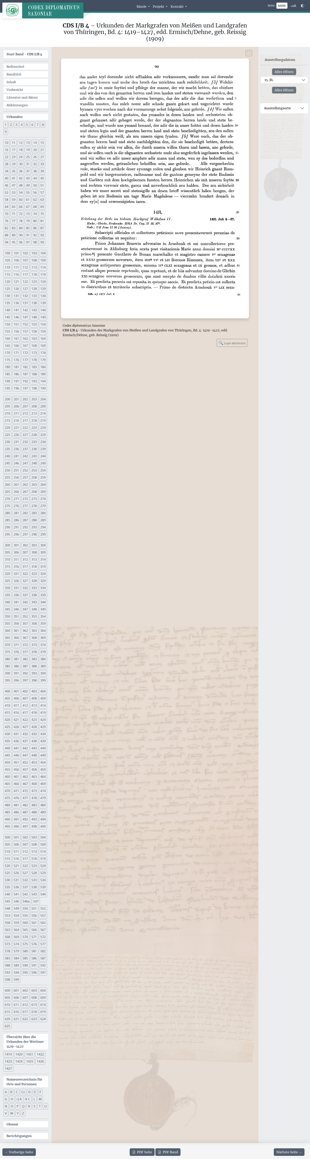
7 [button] (38, 125)
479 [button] (43, 798)
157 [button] (25, 331)
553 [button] (7, 915)
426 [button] (16, 727)
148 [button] (34, 317)
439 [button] (43, 741)
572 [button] (43, 937)
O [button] (12, 1106)
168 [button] (34, 345)
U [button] (45, 1106)
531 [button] (16, 880)
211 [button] (16, 413)
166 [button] (16, 345)
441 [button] (16, 748)
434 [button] (43, 734)
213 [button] (34, 413)
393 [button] (34, 673)
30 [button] (21, 164)
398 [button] (34, 680)
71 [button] (13, 214)
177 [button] (25, 360)
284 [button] (43, 513)
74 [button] (35, 214)
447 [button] (25, 755)
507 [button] (25, 844)
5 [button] (27, 125)
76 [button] (6, 221)
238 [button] (34, 449)
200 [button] (7, 399)
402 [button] (25, 691)
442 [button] (25, 748)
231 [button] (16, 442)
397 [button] (25, 680)
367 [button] (25, 638)
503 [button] (34, 837)
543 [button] (34, 894)
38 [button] (35, 171)
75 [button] (42, 214)
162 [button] (25, 338)
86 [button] (35, 228)
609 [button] (43, 997)
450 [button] (7, 762)
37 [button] (28, 171)
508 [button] (34, 844)
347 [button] (25, 609)
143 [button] (34, 310)
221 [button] (16, 427)
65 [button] (13, 207)
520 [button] (7, 866)
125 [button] (7, 289)
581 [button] (34, 951)
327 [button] (25, 581)
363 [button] (34, 630)
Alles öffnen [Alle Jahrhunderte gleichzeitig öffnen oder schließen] (284, 72)
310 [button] (7, 559)
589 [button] (16, 965)
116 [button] (16, 274)
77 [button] (13, 221)
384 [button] (43, 659)
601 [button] (16, 990)
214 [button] (43, 413)
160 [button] (7, 338)
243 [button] (34, 456)
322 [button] (25, 573)
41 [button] (13, 178)
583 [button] (7, 958)
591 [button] (34, 965)
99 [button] (42, 242)
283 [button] (34, 513)
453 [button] (34, 762)
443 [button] (34, 748)
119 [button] (43, 274)
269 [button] (43, 491)
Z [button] (23, 1113)
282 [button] (25, 513)
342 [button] (25, 602)
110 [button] (7, 267)
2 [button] (11, 125)
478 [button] (34, 798)
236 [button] (16, 449)
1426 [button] (40, 1061)
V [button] (6, 1113)
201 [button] (16, 399)
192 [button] (25, 381)
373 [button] (34, 645)
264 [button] (43, 484)
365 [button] (7, 638)
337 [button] (25, 595)
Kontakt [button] (177, 6)
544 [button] (43, 894)
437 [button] (25, 741)
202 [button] (25, 399)
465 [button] (7, 784)
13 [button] (28, 143)
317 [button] (25, 566)
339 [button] (43, 595)
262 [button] (25, 484)
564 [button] (16, 930)
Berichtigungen (19, 1136)
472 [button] (25, 791)
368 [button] (34, 638)
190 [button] (7, 381)
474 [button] (43, 791)
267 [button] (25, 491)
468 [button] (34, 784)
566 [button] (34, 930)
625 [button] (7, 1026)
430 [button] (7, 734)
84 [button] (21, 228)
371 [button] (16, 645)
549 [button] (16, 908)
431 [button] (16, 734)
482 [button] (25, 805)
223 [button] (34, 427)
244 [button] (43, 456)
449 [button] (43, 755)
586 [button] (34, 958)
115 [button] (7, 274)
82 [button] (6, 228)
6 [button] (32, 125)
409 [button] (43, 698)
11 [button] (13, 143)
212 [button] (25, 413)
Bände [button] (142, 6)
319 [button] (43, 566)
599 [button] (16, 979)
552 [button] (43, 908)
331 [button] (16, 588)
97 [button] (28, 242)
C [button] (17, 1092)
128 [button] (34, 289)
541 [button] (16, 894)
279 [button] (43, 506)
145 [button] (7, 317)
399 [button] (43, 680)
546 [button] (16, 901)
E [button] (35, 1092)
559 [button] (16, 922)
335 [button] (7, 595)
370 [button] (7, 645)
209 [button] (43, 406)
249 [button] (43, 463)
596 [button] (34, 972)
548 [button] (7, 908)
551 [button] (34, 908)
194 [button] (43, 381)
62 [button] (35, 199)
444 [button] (43, 748)
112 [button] (25, 267)
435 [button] (7, 741)
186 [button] (16, 374)
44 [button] (35, 178)
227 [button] (25, 435)
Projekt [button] (159, 6)
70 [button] (6, 214)
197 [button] (25, 388)
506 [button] (16, 844)
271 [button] (16, 499)
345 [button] (7, 609)
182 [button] (25, 367)
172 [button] (25, 353)
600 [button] (7, 990)
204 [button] (43, 399)
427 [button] (25, 727)
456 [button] (16, 769)
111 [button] (16, 267)
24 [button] (21, 157)
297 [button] (25, 534)
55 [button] (28, 192)
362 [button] (25, 630)
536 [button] (16, 887)
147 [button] (25, 317)
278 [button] (34, 506)
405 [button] (7, 698)
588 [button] (7, 965)
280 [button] (7, 513)
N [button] (6, 1106)
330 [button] (7, 588)
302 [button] (25, 545)
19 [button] (28, 150)
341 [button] (16, 602)
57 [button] (42, 192)
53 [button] (13, 192)
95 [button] (13, 242)
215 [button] (7, 420)
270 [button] (7, 499)
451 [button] (16, 762)
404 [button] (43, 691)
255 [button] (7, 477)
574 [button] (16, 944)
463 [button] (34, 776)
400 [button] (7, 691)
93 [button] (42, 235)
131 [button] (16, 296)
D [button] (29, 1092)
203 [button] (34, 399)
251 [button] (16, 470)
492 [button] (25, 819)
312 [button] (25, 559)
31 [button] (28, 164)
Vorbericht (15, 90)
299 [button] (43, 534)
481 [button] (16, 805)
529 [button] (43, 873)
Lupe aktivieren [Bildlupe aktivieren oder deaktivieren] (232, 342)
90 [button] (21, 235)
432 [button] (25, 734)
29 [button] (13, 164)
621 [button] (16, 1019)
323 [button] (34, 573)
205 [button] (7, 406)
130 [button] (7, 296)
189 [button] (43, 374)
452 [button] (25, 762)
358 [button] (34, 623)
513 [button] (34, 851)
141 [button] (16, 310)
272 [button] (25, 499)
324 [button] (43, 573)
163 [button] (34, 338)
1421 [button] (29, 1054)
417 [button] (25, 712)
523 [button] (34, 866)
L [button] (34, 1099)
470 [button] (7, 791)
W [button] (11, 1113)
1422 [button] (40, 1054)
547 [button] (36, 901)
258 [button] (34, 477)
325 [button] (7, 581)
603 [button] (34, 990)
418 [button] (34, 712)
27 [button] (42, 157)
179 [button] (43, 360)
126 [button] (16, 289)
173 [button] (34, 353)
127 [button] (25, 289)
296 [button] (16, 534)
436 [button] (16, 741)
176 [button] (16, 360)
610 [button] (7, 1004)
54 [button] (21, 192)
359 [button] (43, 623)
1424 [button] (19, 1061)
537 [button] (25, 887)
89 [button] (13, 235)
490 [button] (7, 819)
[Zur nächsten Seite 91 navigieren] (289, 1152)
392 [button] (25, 673)
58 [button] (6, 199)
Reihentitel (15, 67)
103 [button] (34, 253)
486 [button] (16, 812)
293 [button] (34, 527)
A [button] (6, 1092)
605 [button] (7, 997)
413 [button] (34, 705)
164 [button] (43, 338)
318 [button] (34, 566)
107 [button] (25, 260)
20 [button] (35, 150)
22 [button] (6, 157)
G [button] (6, 1099)
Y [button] (18, 1113)
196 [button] (16, 388)
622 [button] (25, 1019)
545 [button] (7, 901)
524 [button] (43, 866)
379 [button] (43, 652)
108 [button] (34, 260)
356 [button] (16, 623)
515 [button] (7, 858)
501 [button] (16, 837)
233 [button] (34, 442)
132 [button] (25, 296)
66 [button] (21, 207)
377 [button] (25, 652)
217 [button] (25, 420)
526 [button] (16, 873)
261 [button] (16, 484)
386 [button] (16, 666)
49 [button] (28, 185)
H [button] (12, 1099)
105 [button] (7, 260)
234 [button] (43, 442)
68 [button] (35, 207)
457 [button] (25, 769)
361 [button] (16, 630)
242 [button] (25, 456)
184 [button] (43, 367)
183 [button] (34, 367)
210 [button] (7, 413)
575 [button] (25, 944)
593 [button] (7, 972)
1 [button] (6, 125)
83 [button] (13, 228)
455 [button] (7, 769)
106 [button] (16, 260)
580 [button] (25, 951)
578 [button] (7, 951)
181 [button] (16, 367)
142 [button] (25, 310)
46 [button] (6, 185)
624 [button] (43, 1019)
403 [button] (34, 691)
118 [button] (34, 274)
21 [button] (42, 150)
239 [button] (43, 449)
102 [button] (25, 253)
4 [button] (22, 125)
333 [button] (34, 588)
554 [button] (16, 915)
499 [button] (43, 826)
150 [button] (7, 324)
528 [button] (34, 873)
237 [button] (25, 449)
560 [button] (25, 922)
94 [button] (6, 242)
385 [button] (7, 666)
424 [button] (43, 720)
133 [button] (34, 296)
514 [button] (43, 851)
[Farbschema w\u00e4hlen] (302, 6)
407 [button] (25, 698)
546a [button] (26, 901)
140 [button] (7, 310)
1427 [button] (8, 1068)
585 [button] (25, 958)
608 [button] (34, 997)
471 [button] (16, 791)
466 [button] (16, 784)
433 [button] (34, 734)
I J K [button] (19, 1099)
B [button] (11, 1092)
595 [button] (25, 972)
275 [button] (7, 506)
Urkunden (15, 117)
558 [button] (7, 922)
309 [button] (43, 552)
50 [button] (35, 185)
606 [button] (16, 997)
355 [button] (7, 623)
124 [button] (43, 281)
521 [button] (16, 866)
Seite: (272, 5)
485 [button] (7, 812)
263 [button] (34, 484)
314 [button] (43, 559)
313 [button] (34, 559)
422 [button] (25, 720)
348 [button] (34, 609)
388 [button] (34, 666)
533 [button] (34, 880)
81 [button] (42, 221)
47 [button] (13, 185)
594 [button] (16, 972)
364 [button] (43, 630)
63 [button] (42, 199)
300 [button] (7, 545)
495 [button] (7, 826)
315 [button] (7, 566)
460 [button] (7, 776)
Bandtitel (14, 74)
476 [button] (16, 798)
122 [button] (25, 281)
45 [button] (42, 178)
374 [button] (43, 645)
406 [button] (16, 698)
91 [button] (28, 235)
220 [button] (7, 427)
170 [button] (7, 353)
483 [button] (34, 805)
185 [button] (7, 374)
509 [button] (43, 844)
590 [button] (25, 965)
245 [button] (7, 463)
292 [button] (25, 527)
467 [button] (25, 784)
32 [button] (35, 164)
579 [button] (16, 951)
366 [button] (16, 638)
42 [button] (21, 178)
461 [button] (16, 776)
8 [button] (43, 125)
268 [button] (34, 491)
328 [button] (34, 581)
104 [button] (43, 253)
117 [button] (25, 274)
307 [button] (25, 552)
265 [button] (7, 491)
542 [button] (25, 894)
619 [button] (43, 1012)
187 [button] (25, 374)
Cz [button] (23, 1092)
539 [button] (43, 887)
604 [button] (43, 990)
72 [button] (21, 214)
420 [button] (7, 720)
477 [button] (25, 798)
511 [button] (16, 851)
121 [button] (16, 281)
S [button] (34, 1106)
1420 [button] (19, 1054)
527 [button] (25, 873)
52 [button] (6, 192)
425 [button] (7, 727)
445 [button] (7, 755)
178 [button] (34, 360)
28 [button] (6, 164)
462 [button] (25, 776)
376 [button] (16, 652)
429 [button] (43, 727)
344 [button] (43, 602)
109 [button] (43, 260)
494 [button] (43, 819)
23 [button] (13, 157)
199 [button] (43, 388)
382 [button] (25, 659)
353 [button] (34, 616)
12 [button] (21, 143)
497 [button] (25, 826)
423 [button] (34, 720)
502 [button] (25, 837)
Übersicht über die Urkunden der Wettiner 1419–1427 (25, 1041)
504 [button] (43, 837)
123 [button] (34, 281)
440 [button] (7, 748)
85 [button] (28, 228)
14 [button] (35, 143)
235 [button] (7, 449)
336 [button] (16, 595)
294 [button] (43, 527)
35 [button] (13, 171)
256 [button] (16, 477)
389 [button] (43, 666)
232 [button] (25, 442)
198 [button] (34, 388)
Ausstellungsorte (277, 108)
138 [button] (34, 303)
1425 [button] (29, 1061)
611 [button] (16, 1004)
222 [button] (25, 427)
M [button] (40, 1099)
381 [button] (16, 659)
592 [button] (43, 965)
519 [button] (43, 858)
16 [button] (6, 150)
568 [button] (7, 937)
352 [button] (25, 616)
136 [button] (16, 303)
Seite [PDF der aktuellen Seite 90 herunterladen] (142, 1152)
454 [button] (43, 762)
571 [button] (34, 937)
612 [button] (25, 1004)
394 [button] (43, 673)
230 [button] (7, 442)
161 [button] (16, 338)
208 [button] (34, 406)
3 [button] (16, 125)
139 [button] (43, 303)
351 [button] (16, 616)
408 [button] (34, 698)
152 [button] (25, 324)
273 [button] (34, 499)
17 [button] (13, 150)
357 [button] (25, 623)
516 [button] (16, 858)
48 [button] (21, 185)
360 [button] (7, 630)
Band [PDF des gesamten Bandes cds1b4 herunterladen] (168, 1152)
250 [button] (7, 470)
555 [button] (25, 915)
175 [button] (7, 360)
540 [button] (7, 894)
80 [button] (35, 221)
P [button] (18, 1106)
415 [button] (7, 712)
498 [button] (34, 826)
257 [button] (25, 477)
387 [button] (25, 666)
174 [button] (43, 353)
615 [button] (7, 1012)
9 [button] (6, 132)
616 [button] (16, 1012)
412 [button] (25, 705)
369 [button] (43, 638)
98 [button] (35, 242)
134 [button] (43, 296)
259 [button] (43, 477)
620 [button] (7, 1019)
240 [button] (7, 456)
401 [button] (16, 691)
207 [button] (25, 406)
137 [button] (25, 303)
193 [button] (34, 381)
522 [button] (25, 866)
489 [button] (43, 812)
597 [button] (43, 972)
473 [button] (34, 791)
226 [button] (16, 435)
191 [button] (16, 381)
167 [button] (25, 345)
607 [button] (25, 997)
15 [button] (42, 143)
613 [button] (34, 1004)
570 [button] (25, 937)
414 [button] (43, 705)
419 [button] (43, 712)
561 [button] (34, 922)
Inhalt (11, 82)
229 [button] (43, 435)
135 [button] (7, 303)
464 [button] (43, 776)
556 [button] (34, 915)
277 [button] (25, 506)
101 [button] (16, 253)
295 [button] (7, 534)
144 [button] (43, 310)
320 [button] (7, 573)
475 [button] (7, 798)
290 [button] (7, 527)
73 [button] (28, 214)
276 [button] (16, 506)
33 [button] (42, 164)
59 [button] (13, 199)
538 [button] (34, 887)
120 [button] (7, 281)
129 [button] (43, 289)
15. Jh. (269, 80)
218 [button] (34, 420)
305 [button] (7, 552)
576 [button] (34, 944)
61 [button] (28, 199)
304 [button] (43, 545)
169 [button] (43, 345)
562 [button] (43, 922)
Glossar (12, 1124)
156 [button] (16, 331)
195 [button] (7, 388)
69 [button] (42, 207)
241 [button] (16, 456)
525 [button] (7, 873)
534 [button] (43, 880)
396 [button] (16, 680)
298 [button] (34, 534)
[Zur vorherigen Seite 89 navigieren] (19, 1152)
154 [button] (43, 324)
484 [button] (43, 805)
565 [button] (25, 930)
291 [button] (16, 527)
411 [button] (16, 705)
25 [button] (28, 157)
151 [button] (16, 324)
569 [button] (16, 937)
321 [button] (16, 573)
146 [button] (16, 317)
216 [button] (16, 420)
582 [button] (43, 951)
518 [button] (34, 858)
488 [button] (34, 812)
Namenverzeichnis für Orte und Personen (24, 1081)
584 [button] (16, 958)
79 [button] (28, 221)
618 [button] (34, 1012)
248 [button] (34, 463)
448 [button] (34, 755)
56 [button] (35, 192)
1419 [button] (8, 1054)
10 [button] (6, 143)
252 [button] (25, 470)
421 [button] (16, 720)
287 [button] (25, 520)
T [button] (40, 1106)
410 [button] (7, 705)
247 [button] (25, 463)
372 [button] (25, 645)
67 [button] (28, 207)
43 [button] (28, 178)
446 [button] (16, 755)
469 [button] (43, 784)
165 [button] (7, 345)
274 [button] (43, 499)
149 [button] (43, 317)
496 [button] (16, 826)
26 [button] (35, 157)
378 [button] (34, 652)
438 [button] (34, 741)
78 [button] (21, 221)
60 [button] (21, 199)
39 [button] (42, 171)
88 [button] (6, 235)
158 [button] (34, 331)
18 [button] (21, 150)
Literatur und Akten (22, 97)
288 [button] (34, 520)
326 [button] (16, 581)
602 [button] (25, 990)
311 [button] (16, 559)
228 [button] (34, 435)
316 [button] (16, 566)
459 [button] (43, 769)
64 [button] (6, 207)
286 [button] (16, 520)
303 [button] (34, 545)
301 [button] (16, 545)
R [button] (29, 1106)
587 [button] (43, 958)
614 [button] (43, 1004)
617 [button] (25, 1012)
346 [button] (16, 609)
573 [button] (7, 944)
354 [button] (43, 616)
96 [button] (21, 242)
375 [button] (7, 652)
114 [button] (43, 267)
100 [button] (7, 253)
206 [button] (16, 406)
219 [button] (43, 420)
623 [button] (34, 1019)
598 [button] (7, 979)
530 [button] (7, 880)
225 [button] (7, 435)
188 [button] (34, 374)
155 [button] (7, 331)
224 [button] (43, 427)
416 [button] (16, 712)
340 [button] (7, 602)
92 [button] (35, 235)
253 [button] (34, 470)
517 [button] (25, 858)
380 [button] (7, 659)
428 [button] (34, 727)
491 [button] (16, 819)
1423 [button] (8, 1061)
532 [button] (25, 880)
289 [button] (43, 520)
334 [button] (43, 588)
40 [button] (6, 178)
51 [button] (42, 185)
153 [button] (34, 324)
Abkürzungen (17, 105)
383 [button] (34, 659)
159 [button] (43, 331)
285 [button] (7, 520)
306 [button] (16, 552)
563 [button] (7, 930)
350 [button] (7, 616)
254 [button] (43, 470)
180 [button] (7, 367)
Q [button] (23, 1106)
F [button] (40, 1092)
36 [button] (21, 171)
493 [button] (34, 819)
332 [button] (25, 588)
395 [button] (7, 680)
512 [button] (25, 851)
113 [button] (34, 267)
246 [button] (16, 463)
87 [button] (42, 228)
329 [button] (43, 581)
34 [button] (6, 171)
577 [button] (43, 944)
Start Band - (24, 54)
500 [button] (7, 837)
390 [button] (7, 673)
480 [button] (7, 805)
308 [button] (34, 552)
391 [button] (16, 673)
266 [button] (16, 491)
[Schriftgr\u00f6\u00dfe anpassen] (293, 5)
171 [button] (16, 353)
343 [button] (34, 602)
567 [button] (43, 930)
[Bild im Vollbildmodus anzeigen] (249, 53)
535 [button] (7, 887)
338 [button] (34, 595)
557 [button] (43, 915)
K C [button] (27, 1099)
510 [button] (7, 851)
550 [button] (25, 908)
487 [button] (25, 812)
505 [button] (7, 844)
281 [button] (16, 513)
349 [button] (43, 609)
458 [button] (34, 769)
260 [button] (7, 484)
